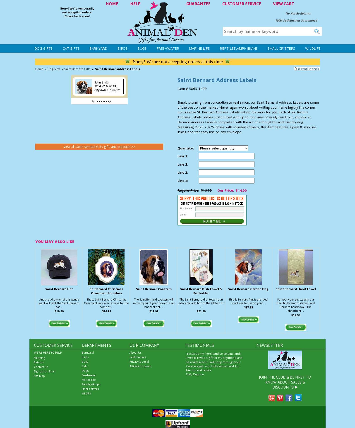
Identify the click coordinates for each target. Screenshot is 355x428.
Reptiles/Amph (91, 384)
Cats (84, 366)
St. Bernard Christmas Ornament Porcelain (106, 291)
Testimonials (138, 357)
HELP (135, 3)
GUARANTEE (198, 3)
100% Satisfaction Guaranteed (296, 20)
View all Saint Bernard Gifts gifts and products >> (99, 146)
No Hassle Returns (298, 13)
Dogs (85, 371)
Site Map (39, 376)
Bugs (141, 48)
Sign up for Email (44, 371)
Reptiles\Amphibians (239, 48)
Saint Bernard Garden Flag (248, 289)
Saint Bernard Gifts (77, 69)
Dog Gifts (43, 48)
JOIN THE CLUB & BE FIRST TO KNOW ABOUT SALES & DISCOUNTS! (285, 382)
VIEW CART (283, 3)
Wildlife (313, 48)
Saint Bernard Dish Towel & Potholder (201, 291)
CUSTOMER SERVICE (241, 3)
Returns (39, 362)
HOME (112, 3)
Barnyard (98, 48)
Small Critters (281, 48)
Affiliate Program (140, 366)
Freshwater (168, 48)
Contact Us (41, 367)
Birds (122, 48)
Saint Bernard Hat (59, 289)
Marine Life (199, 48)
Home (39, 69)
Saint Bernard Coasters (154, 289)
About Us (136, 353)
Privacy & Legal (139, 362)
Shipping (39, 358)
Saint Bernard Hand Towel (296, 289)
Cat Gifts (71, 48)
